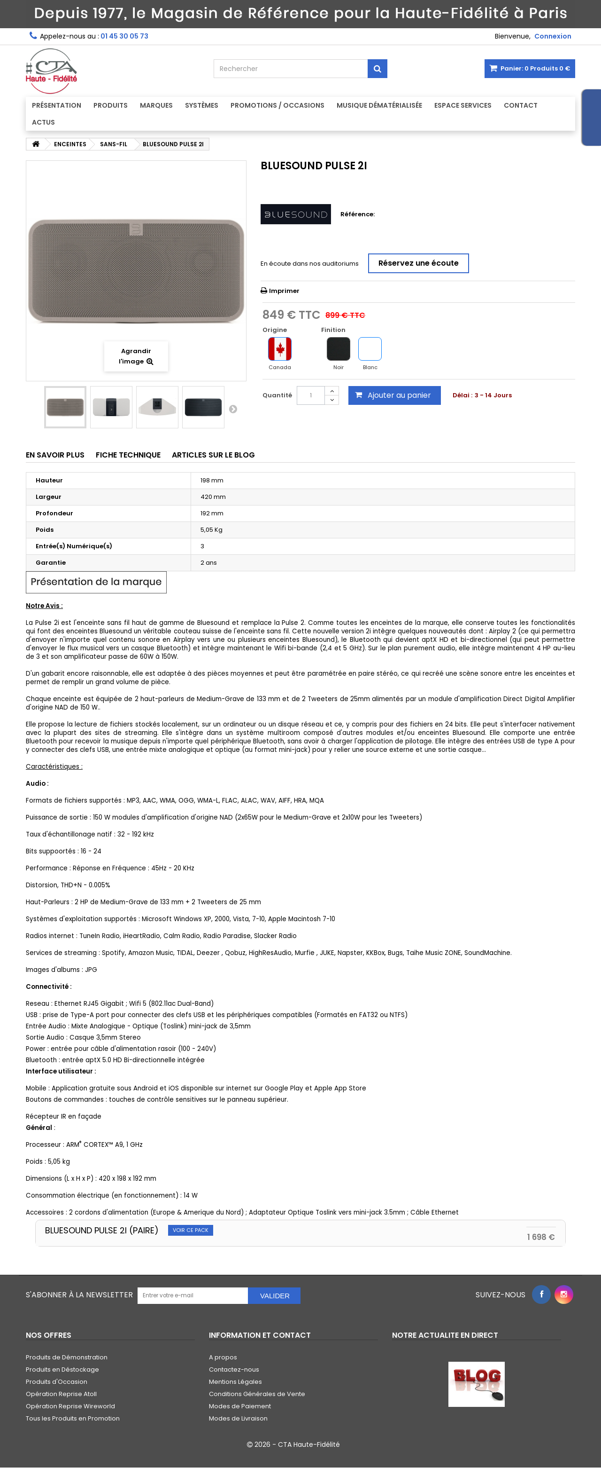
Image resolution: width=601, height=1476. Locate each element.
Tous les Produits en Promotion (73, 1418)
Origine (275, 330)
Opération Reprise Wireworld (70, 1406)
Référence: (357, 214)
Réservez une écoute (418, 263)
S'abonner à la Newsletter (79, 1294)
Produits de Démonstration (67, 1357)
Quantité (277, 395)
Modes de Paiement (240, 1406)
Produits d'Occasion (56, 1381)
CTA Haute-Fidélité (309, 1444)
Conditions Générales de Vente (257, 1393)
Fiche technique (128, 455)
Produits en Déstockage (62, 1369)
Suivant (233, 408)
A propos (223, 1357)
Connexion (552, 36)
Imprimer (284, 290)
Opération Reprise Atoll (61, 1393)
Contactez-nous (234, 1369)
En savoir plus (55, 455)
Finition (334, 330)
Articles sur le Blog (213, 455)
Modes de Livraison (238, 1418)
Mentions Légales (235, 1381)
